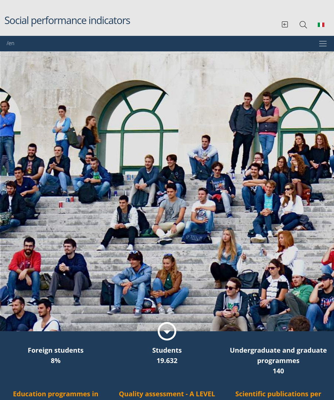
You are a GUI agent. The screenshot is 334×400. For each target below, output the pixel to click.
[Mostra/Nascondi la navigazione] (167, 43)
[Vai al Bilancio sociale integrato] (285, 22)
